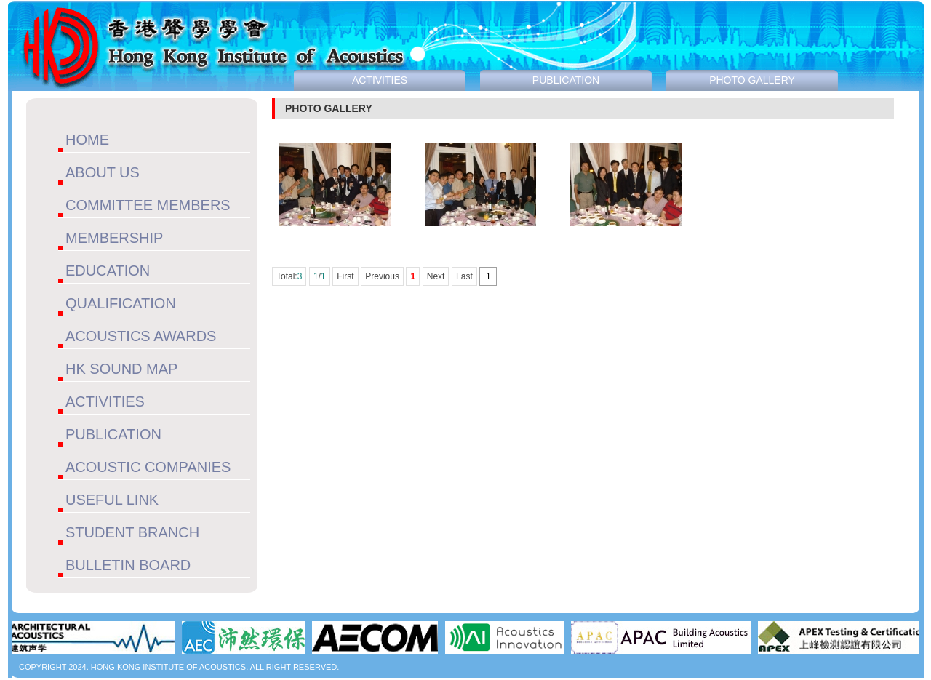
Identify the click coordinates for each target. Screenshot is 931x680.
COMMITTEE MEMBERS (148, 205)
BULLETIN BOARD (128, 565)
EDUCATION (107, 271)
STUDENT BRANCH (132, 532)
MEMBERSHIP (114, 238)
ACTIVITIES (105, 401)
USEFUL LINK (112, 500)
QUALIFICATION (120, 303)
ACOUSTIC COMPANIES (148, 467)
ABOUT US (102, 172)
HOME (87, 140)
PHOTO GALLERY (752, 80)
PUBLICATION (113, 434)
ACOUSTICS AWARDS (140, 336)
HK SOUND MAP (121, 369)
